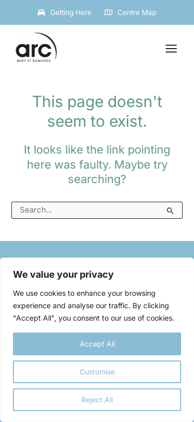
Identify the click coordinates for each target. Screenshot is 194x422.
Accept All (97, 343)
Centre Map (136, 12)
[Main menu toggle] (171, 48)
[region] (97, 340)
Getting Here (71, 12)
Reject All (97, 399)
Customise (97, 371)
